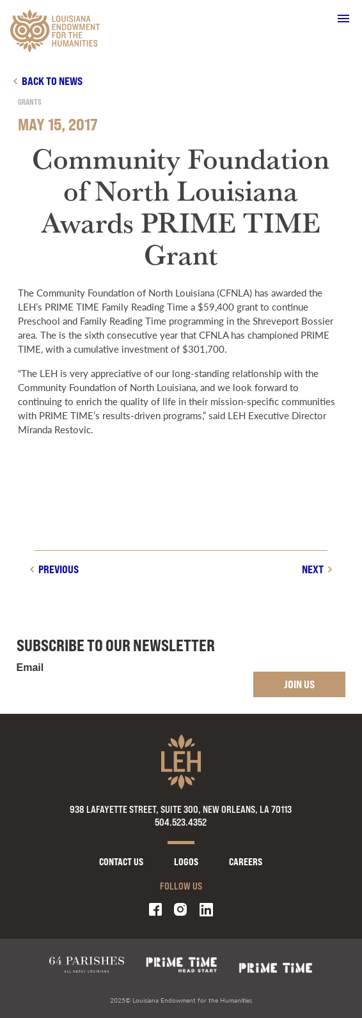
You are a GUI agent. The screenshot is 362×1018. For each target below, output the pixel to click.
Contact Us (121, 862)
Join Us (299, 684)
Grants (30, 102)
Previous (58, 569)
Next (313, 569)
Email (30, 668)
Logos (186, 862)
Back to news (52, 81)
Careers (245, 862)
